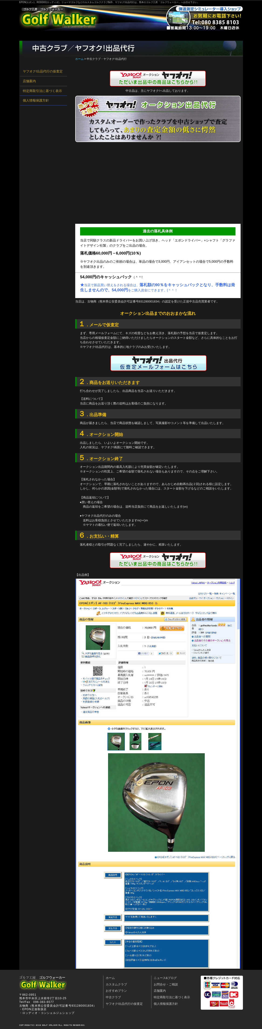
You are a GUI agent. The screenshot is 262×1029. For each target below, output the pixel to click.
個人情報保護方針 (36, 100)
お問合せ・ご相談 (186, 36)
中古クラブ (130, 36)
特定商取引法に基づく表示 (42, 91)
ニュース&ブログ (165, 978)
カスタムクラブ (64, 36)
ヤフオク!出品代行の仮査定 (43, 71)
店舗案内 (156, 36)
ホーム (33, 36)
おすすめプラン (99, 36)
